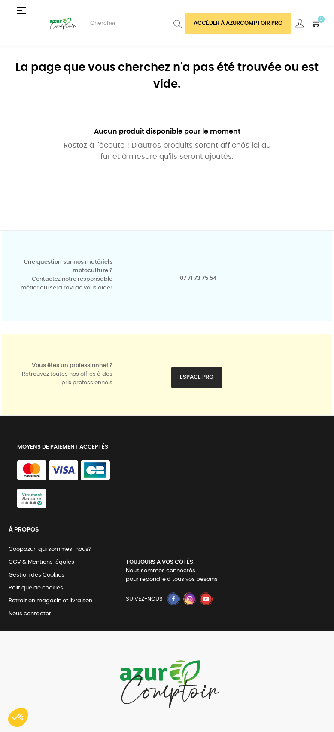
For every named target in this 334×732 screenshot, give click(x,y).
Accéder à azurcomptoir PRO (238, 23)
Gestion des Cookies (36, 575)
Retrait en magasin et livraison (50, 601)
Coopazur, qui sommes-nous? (50, 549)
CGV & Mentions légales (41, 562)
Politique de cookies (36, 588)
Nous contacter (30, 614)
